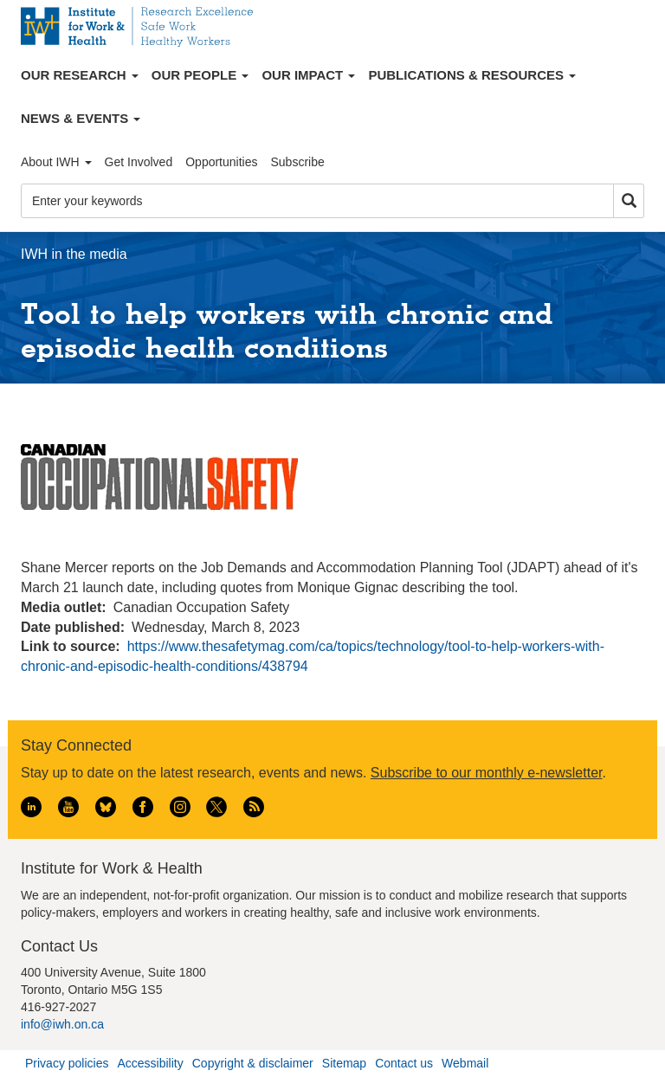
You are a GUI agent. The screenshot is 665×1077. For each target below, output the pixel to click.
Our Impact (308, 75)
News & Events (80, 118)
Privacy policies (66, 1063)
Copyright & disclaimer (252, 1063)
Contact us (404, 1063)
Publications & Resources (472, 75)
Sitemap (344, 1063)
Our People (200, 75)
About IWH (56, 162)
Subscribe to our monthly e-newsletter (487, 772)
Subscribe (297, 162)
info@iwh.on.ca (62, 1024)
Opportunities (221, 162)
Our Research (80, 75)
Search (628, 201)
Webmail (465, 1063)
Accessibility (150, 1063)
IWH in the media (74, 254)
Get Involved (139, 162)
